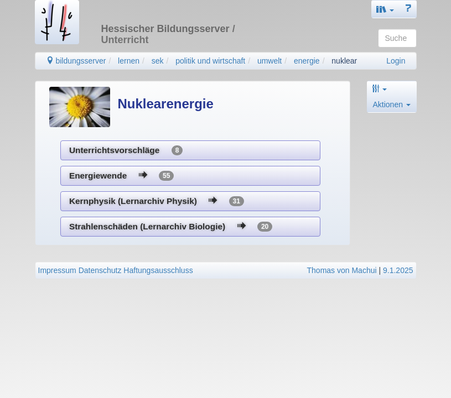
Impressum (57, 270)
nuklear (344, 60)
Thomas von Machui (342, 270)
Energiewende (121, 176)
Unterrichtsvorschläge (126, 150)
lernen (128, 60)
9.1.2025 (398, 270)
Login (395, 60)
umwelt (269, 60)
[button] (385, 9)
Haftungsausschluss (158, 270)
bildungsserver (76, 60)
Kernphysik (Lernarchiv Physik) (156, 201)
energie (307, 60)
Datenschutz (100, 270)
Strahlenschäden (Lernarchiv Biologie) (170, 227)
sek (158, 60)
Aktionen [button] (392, 104)
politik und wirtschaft (210, 60)
